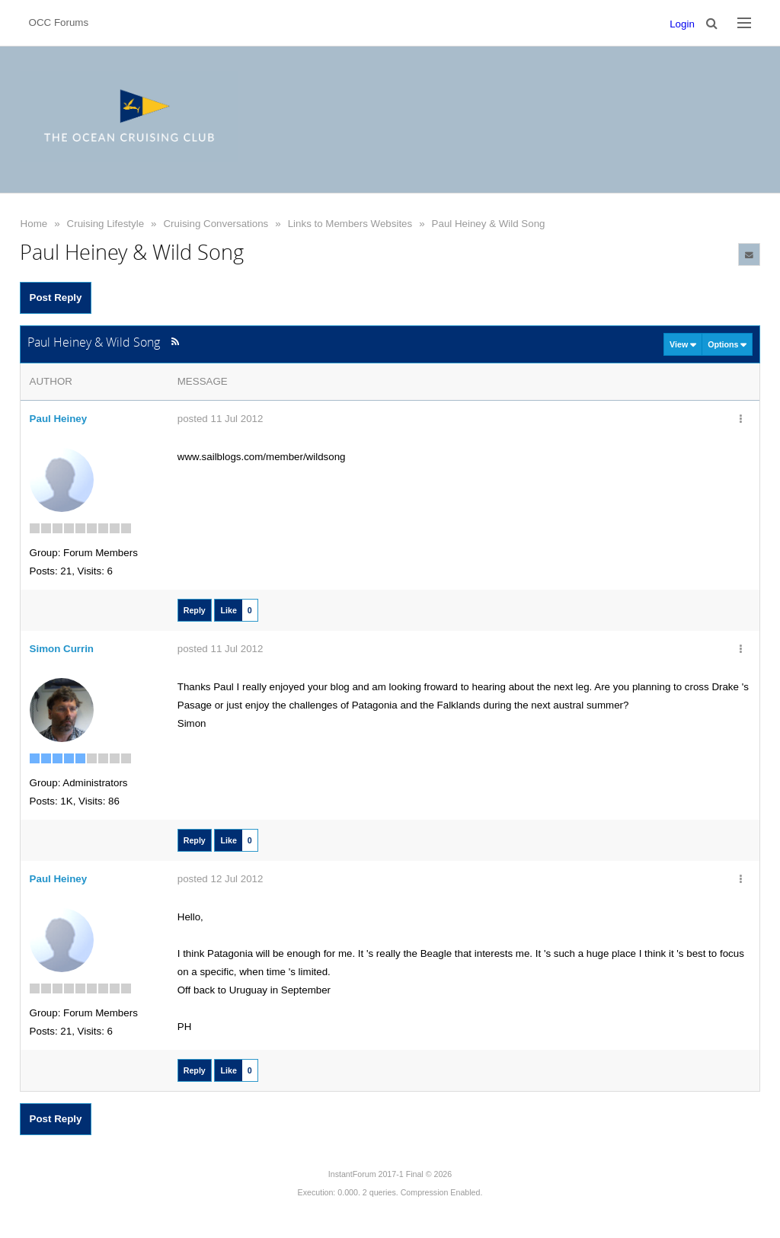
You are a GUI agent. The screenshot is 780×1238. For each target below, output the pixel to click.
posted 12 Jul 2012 (220, 879)
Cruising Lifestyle (105, 223)
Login (682, 24)
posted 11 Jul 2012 (220, 418)
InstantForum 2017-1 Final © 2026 (390, 1174)
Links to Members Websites (350, 223)
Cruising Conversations (215, 223)
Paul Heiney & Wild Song (488, 223)
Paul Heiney (59, 418)
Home (34, 223)
